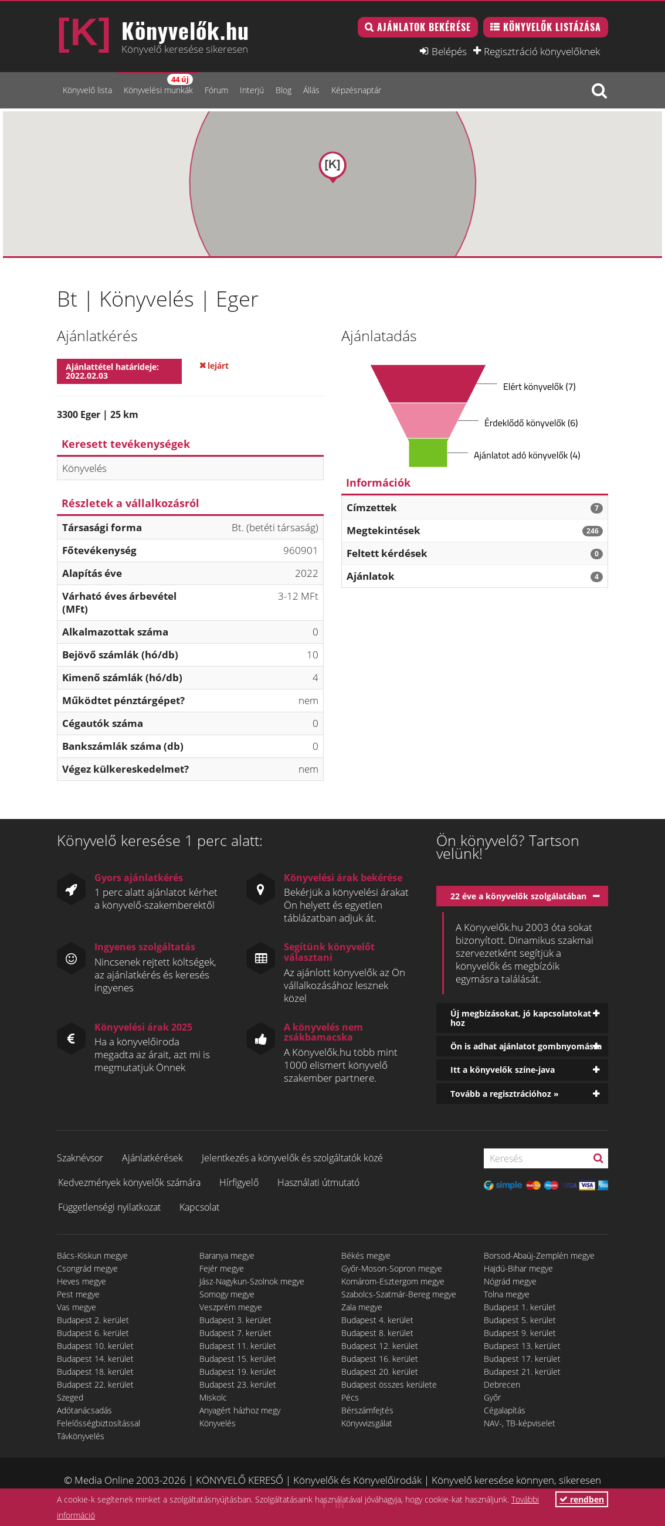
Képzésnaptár (356, 90)
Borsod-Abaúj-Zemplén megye (539, 1255)
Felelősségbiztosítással (98, 1423)
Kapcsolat (199, 1207)
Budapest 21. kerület (522, 1371)
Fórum (216, 90)
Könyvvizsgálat (366, 1423)
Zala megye (361, 1307)
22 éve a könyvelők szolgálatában (518, 896)
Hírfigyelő (239, 1182)
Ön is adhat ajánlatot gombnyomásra (526, 1046)
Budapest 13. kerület (522, 1345)
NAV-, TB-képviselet (519, 1423)
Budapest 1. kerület (520, 1307)
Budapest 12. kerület (379, 1345)
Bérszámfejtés (367, 1410)
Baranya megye (227, 1255)
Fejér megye (221, 1268)
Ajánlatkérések (152, 1157)
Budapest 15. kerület (237, 1358)
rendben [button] (581, 1499)
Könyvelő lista (87, 90)
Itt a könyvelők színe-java (502, 1069)
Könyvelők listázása (552, 27)
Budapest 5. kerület (520, 1320)
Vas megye (76, 1307)
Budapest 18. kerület (95, 1371)
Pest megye (78, 1294)
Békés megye (366, 1255)
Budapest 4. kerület (377, 1320)
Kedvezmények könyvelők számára (129, 1182)
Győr (492, 1397)
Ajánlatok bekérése (424, 27)
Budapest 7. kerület (235, 1332)
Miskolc (213, 1397)
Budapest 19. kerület (237, 1371)
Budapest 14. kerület (95, 1358)
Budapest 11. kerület (237, 1345)
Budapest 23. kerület (237, 1384)
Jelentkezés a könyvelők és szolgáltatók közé (292, 1157)
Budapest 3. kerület (235, 1320)
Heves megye (81, 1281)
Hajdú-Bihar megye (518, 1268)
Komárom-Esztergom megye (393, 1281)
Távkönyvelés (80, 1436)
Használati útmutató (318, 1182)
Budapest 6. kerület (93, 1332)
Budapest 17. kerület (522, 1358)
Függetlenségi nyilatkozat (109, 1207)
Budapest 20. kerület (379, 1371)
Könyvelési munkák (158, 85)
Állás (311, 90)
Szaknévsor (80, 1157)
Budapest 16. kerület (379, 1358)
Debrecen (502, 1384)
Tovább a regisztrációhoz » (504, 1093)
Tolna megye (507, 1294)
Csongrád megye (87, 1268)
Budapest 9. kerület (520, 1332)
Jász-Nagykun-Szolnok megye (251, 1281)
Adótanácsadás (84, 1410)
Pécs (350, 1397)
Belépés (449, 51)
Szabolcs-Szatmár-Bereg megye (398, 1294)
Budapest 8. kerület (377, 1332)
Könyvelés (217, 1423)
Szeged (70, 1397)
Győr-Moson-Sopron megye (391, 1268)
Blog (283, 90)
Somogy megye (227, 1294)
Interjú (252, 90)
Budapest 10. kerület (95, 1345)
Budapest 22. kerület (95, 1384)
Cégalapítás (504, 1410)
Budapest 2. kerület (93, 1320)
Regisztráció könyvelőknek (542, 51)
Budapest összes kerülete (389, 1384)
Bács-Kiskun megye (92, 1255)
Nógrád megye (510, 1281)
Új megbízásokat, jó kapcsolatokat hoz (520, 1018)
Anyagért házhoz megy (239, 1410)
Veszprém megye (230, 1307)
